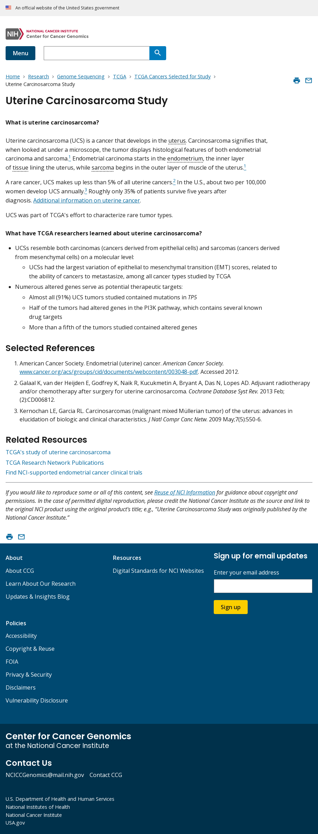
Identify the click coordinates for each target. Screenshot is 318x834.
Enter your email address (246, 572)
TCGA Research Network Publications (55, 462)
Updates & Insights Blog (38, 596)
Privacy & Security (29, 674)
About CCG (20, 571)
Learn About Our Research (41, 583)
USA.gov (15, 822)
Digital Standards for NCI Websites (158, 571)
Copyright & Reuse (30, 649)
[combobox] (96, 53)
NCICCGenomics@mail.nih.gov (45, 775)
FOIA (12, 661)
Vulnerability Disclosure (37, 700)
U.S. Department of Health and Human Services (60, 799)
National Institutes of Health (38, 807)
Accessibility (21, 636)
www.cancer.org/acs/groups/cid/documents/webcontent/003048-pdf (109, 372)
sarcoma (103, 167)
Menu (20, 53)
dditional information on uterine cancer (88, 200)
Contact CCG (106, 775)
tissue (20, 167)
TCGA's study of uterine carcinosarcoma (58, 452)
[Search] (157, 53)
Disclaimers (21, 687)
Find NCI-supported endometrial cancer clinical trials (74, 472)
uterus (177, 140)
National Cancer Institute (34, 815)
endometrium (185, 158)
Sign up (231, 607)
